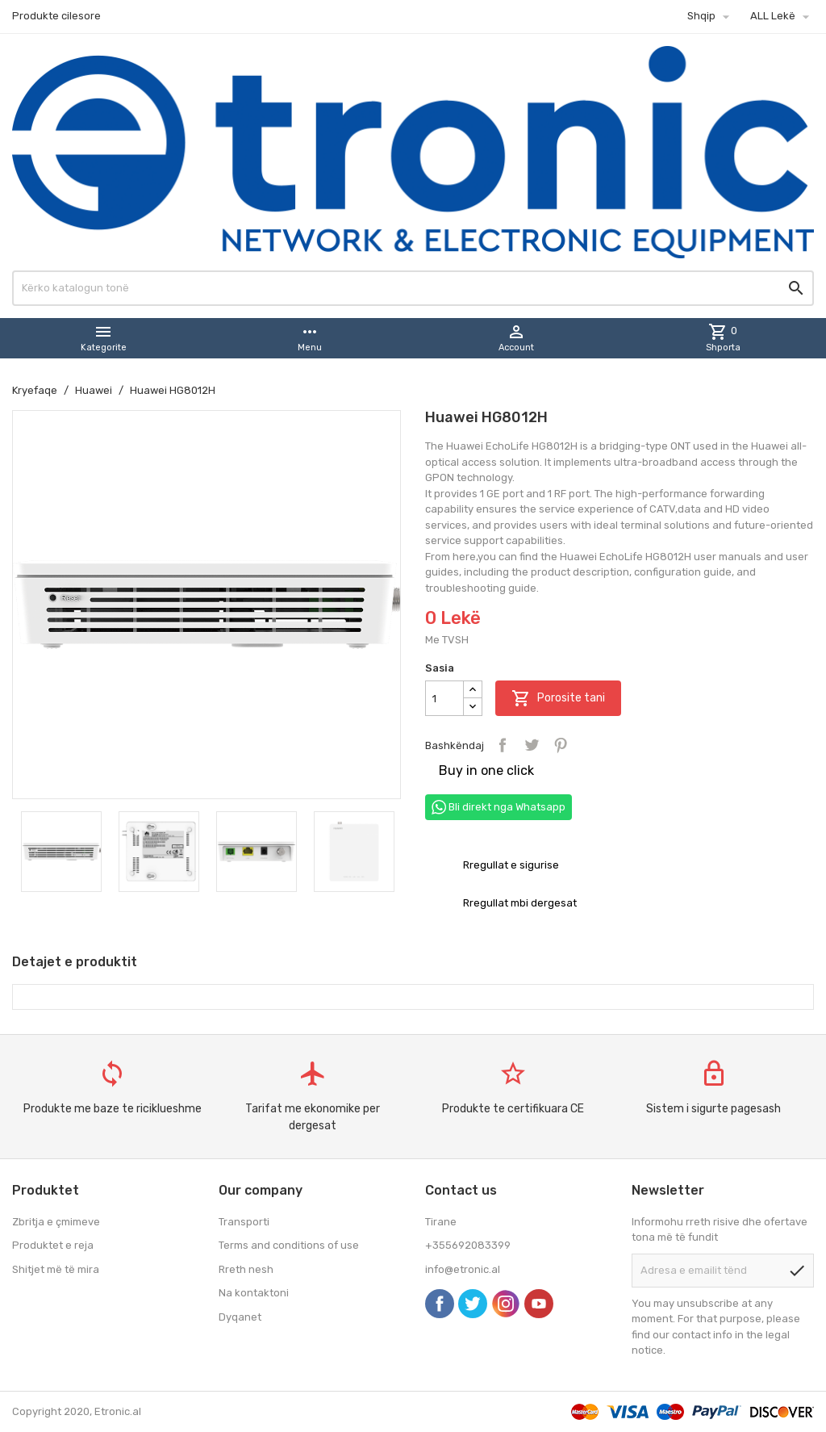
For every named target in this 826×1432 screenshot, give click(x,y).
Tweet (531, 745)
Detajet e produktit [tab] (74, 961)
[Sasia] (444, 698)
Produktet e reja (53, 1245)
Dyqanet (240, 1317)
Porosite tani (558, 698)
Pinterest (560, 745)
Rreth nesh (246, 1269)
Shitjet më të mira (55, 1269)
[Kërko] (413, 288)
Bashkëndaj (502, 745)
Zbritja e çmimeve (56, 1222)
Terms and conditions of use (289, 1245)
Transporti (244, 1222)
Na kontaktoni (254, 1293)
